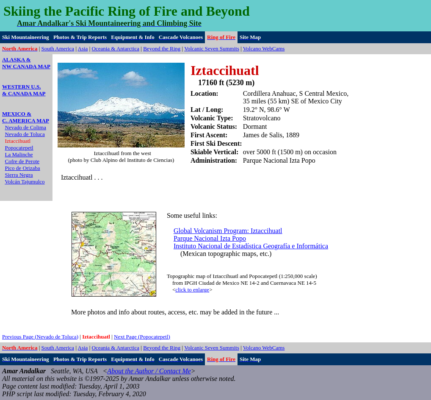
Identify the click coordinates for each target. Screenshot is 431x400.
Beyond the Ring (161, 48)
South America (58, 48)
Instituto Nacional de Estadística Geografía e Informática (251, 246)
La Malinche (19, 154)
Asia (83, 48)
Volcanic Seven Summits (211, 48)
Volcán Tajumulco (24, 181)
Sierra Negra (19, 175)
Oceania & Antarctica (115, 48)
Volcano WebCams (264, 48)
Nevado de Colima (25, 127)
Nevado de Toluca (25, 134)
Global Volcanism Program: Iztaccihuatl (228, 230)
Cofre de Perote (22, 161)
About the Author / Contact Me (149, 371)
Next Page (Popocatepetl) (142, 336)
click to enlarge (192, 289)
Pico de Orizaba (22, 168)
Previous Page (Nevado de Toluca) (40, 336)
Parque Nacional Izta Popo (210, 238)
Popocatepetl (19, 147)
